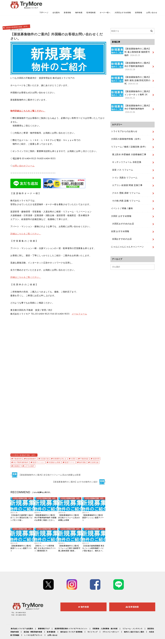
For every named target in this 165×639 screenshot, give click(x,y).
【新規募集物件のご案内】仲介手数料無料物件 (131, 54)
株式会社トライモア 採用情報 (78, 624)
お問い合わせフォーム (24, 157)
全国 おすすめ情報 (119, 190)
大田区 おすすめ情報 (120, 177)
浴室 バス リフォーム (120, 139)
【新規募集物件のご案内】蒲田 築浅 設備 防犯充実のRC (131, 65)
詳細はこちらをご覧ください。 (25, 225)
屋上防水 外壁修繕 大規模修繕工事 (126, 126)
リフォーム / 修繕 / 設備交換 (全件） (127, 120)
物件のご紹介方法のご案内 (141, 624)
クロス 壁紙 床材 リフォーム (123, 157)
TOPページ (43, 4)
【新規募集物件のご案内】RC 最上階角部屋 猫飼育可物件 (131, 43)
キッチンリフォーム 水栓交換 (124, 132)
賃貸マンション (38, 454)
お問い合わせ (151, 4)
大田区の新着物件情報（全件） (24, 447)
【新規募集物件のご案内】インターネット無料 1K (131, 77)
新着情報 (67, 4)
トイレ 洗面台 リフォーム (122, 145)
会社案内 (56, 4)
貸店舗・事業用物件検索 (39, 624)
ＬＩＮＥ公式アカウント (39, 627)
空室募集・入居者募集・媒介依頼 (108, 621)
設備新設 (16, 458)
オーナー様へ (105, 4)
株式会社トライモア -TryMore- (125, 635)
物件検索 (78, 4)
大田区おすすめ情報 (123, 4)
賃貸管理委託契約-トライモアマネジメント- (73, 621)
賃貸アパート (70, 454)
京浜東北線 (94, 454)
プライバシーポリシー (118, 624)
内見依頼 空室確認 (17, 627)
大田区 (73, 451)
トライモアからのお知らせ (122, 106)
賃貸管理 (96, 451)
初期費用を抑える (59, 451)
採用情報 (138, 4)
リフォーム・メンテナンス (136, 621)
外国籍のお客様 (54, 454)
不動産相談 (84, 451)
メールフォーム (79, 305)
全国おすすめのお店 (120, 196)
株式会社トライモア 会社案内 (22, 621)
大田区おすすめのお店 (121, 183)
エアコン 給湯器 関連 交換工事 (124, 151)
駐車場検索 (91, 4)
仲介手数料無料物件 (20, 454)
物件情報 (82, 454)
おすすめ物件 (29, 458)
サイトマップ (99, 624)
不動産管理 (17, 451)
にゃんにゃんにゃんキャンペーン (125, 202)
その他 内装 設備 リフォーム (123, 164)
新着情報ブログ (44, 621)
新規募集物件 (31, 451)
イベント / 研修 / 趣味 (120, 170)
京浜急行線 (44, 451)
